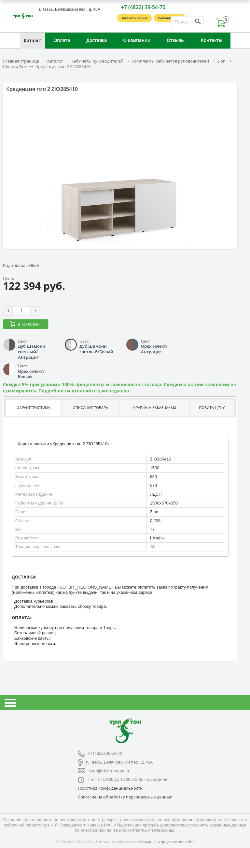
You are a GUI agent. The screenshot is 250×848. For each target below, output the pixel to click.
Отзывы (176, 40)
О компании (136, 40)
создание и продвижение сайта (168, 841)
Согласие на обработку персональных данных (125, 797)
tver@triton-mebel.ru (110, 771)
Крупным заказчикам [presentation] (154, 408)
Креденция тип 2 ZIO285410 (62, 66)
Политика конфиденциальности (110, 788)
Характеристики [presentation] (33, 408)
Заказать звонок (134, 18)
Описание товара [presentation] (90, 408)
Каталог (32, 40)
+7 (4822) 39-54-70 (143, 7)
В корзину (28, 324)
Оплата (61, 40)
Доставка (96, 40)
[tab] (32, 408)
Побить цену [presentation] (212, 408)
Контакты (211, 40)
